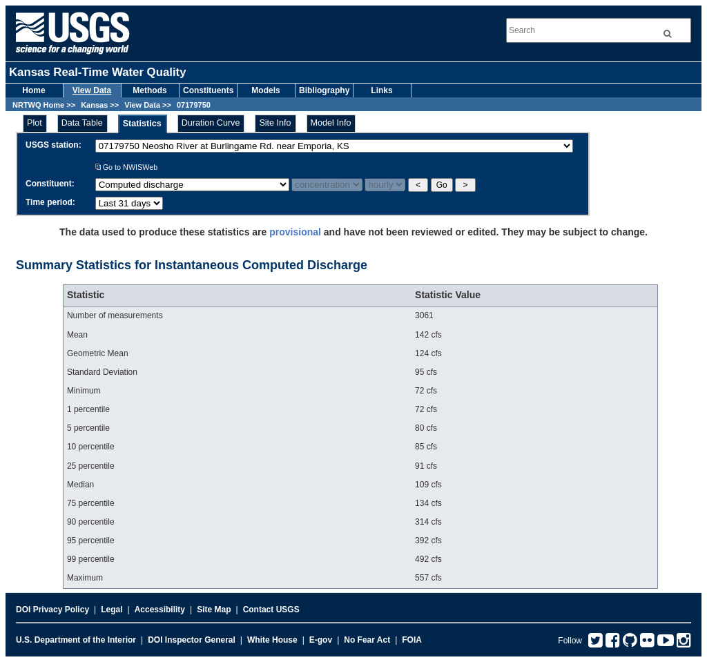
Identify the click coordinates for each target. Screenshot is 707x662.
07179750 (194, 105)
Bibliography (324, 90)
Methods (149, 90)
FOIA (412, 640)
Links (381, 90)
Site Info (275, 123)
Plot (34, 123)
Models (265, 90)
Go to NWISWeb (126, 167)
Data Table (82, 123)
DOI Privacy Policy (52, 609)
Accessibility (160, 609)
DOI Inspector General (191, 640)
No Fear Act (367, 640)
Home (33, 90)
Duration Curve (211, 123)
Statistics (142, 123)
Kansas (94, 105)
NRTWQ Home (38, 105)
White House (272, 640)
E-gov (320, 640)
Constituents (208, 90)
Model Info (331, 123)
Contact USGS (271, 609)
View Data (91, 90)
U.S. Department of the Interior (76, 640)
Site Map (214, 609)
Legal (111, 609)
